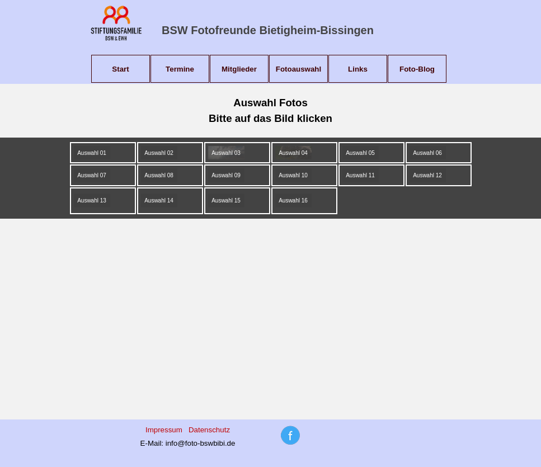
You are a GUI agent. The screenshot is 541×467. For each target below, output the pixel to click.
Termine (180, 69)
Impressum (163, 430)
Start (120, 69)
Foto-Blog (417, 69)
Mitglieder (239, 69)
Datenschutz (209, 430)
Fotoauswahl (298, 69)
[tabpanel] (270, 110)
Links (358, 69)
